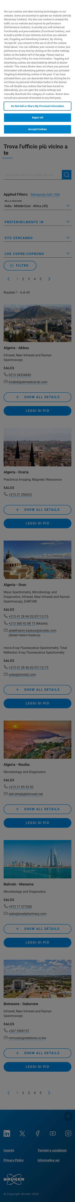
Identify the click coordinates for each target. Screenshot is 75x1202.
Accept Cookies (37, 129)
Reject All (37, 117)
